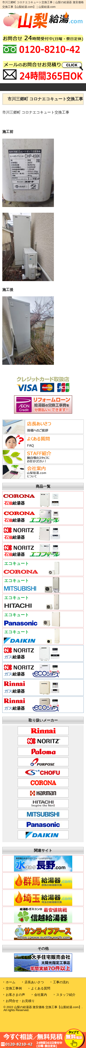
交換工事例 (14, 988)
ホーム (10, 982)
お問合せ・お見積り (20, 1001)
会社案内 (40, 994)
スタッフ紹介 (65, 994)
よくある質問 (40, 988)
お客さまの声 (15, 994)
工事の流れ (61, 982)
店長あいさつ (34, 982)
